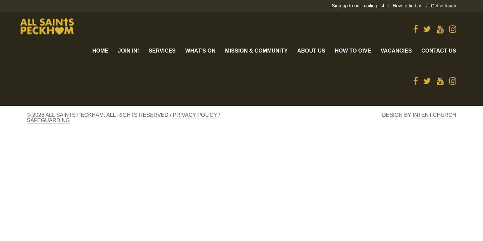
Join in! (128, 51)
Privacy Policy (195, 115)
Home (100, 51)
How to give (353, 51)
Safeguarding (48, 120)
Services (162, 51)
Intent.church (434, 115)
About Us (311, 51)
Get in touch (444, 5)
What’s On (200, 51)
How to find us (408, 5)
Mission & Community (256, 51)
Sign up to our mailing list (358, 5)
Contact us (438, 51)
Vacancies (396, 51)
